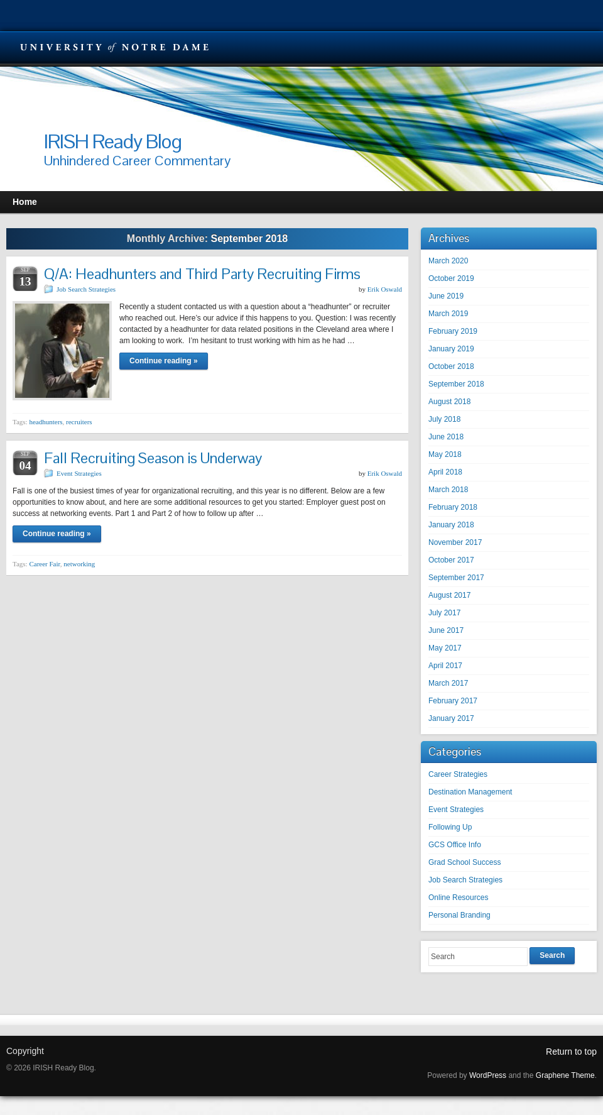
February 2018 (452, 507)
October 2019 (451, 278)
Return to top (571, 1051)
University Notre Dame (114, 47)
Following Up (450, 827)
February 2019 (452, 331)
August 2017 (449, 595)
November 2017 (455, 542)
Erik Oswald (384, 289)
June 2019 (446, 296)
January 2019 (451, 348)
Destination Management (470, 792)
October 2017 (451, 560)
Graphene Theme (565, 1075)
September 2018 (456, 384)
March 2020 (448, 260)
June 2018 (446, 436)
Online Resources (458, 897)
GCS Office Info (454, 844)
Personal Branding (459, 915)
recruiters (79, 422)
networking (79, 564)
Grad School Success (464, 862)
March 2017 (448, 683)
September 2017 (456, 577)
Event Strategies (79, 473)
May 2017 (445, 648)
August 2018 (449, 401)
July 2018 (444, 419)
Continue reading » (163, 360)
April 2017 (445, 665)
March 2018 (448, 489)
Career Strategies (457, 774)
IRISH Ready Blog (113, 141)
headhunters (45, 422)
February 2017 (452, 700)
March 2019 (448, 313)
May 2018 (445, 454)
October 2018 (451, 366)
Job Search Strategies (86, 289)
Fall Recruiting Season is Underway (153, 458)
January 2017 (451, 718)
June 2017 (446, 630)
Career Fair (44, 564)
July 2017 (444, 612)
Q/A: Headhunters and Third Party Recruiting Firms (202, 273)
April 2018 (445, 472)
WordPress (487, 1075)
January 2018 (451, 524)
